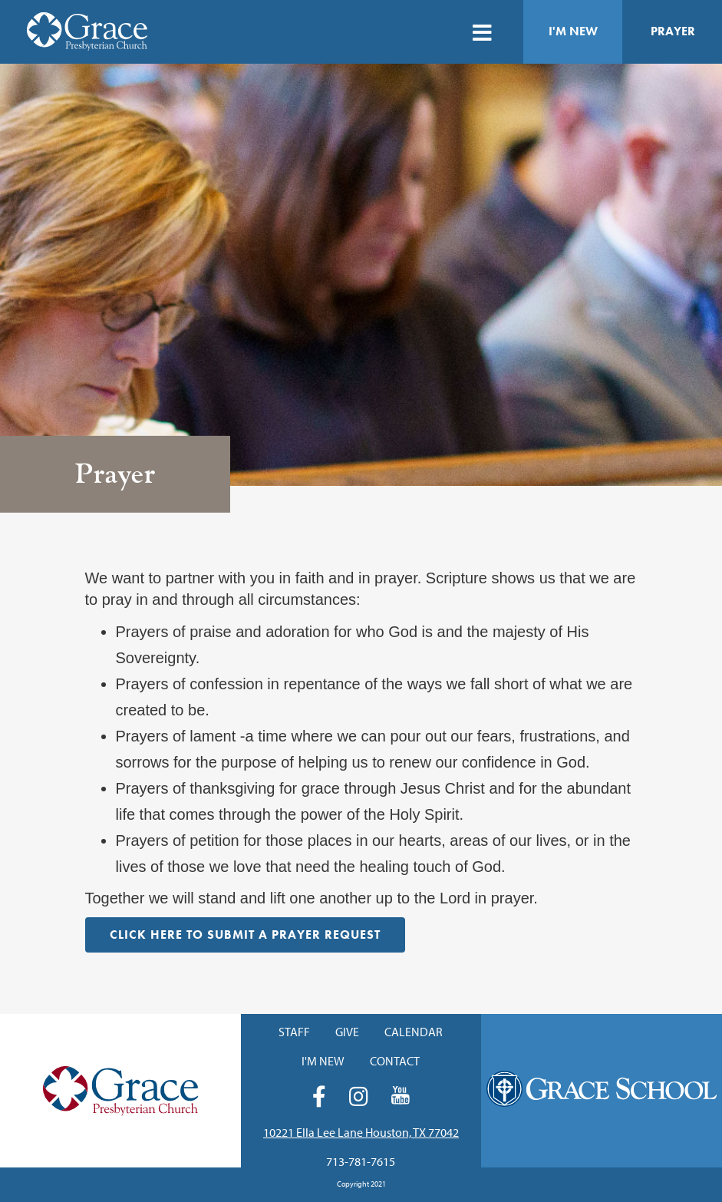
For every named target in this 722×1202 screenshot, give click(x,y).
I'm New (573, 31)
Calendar (413, 1031)
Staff (294, 1031)
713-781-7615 (360, 1161)
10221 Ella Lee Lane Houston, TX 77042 (361, 1132)
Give (347, 1031)
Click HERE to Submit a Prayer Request (245, 934)
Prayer (673, 31)
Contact (395, 1060)
